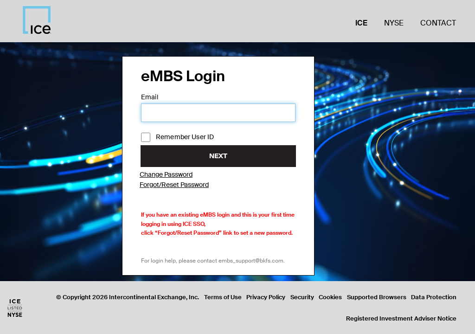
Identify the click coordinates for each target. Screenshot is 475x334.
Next (218, 156)
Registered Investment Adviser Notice (401, 318)
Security (302, 297)
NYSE (394, 23)
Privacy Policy (265, 297)
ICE (361, 23)
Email (149, 97)
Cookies (330, 297)
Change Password (166, 174)
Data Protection (433, 297)
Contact (438, 23)
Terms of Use (223, 297)
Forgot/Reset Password (174, 184)
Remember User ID (177, 137)
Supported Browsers (376, 297)
